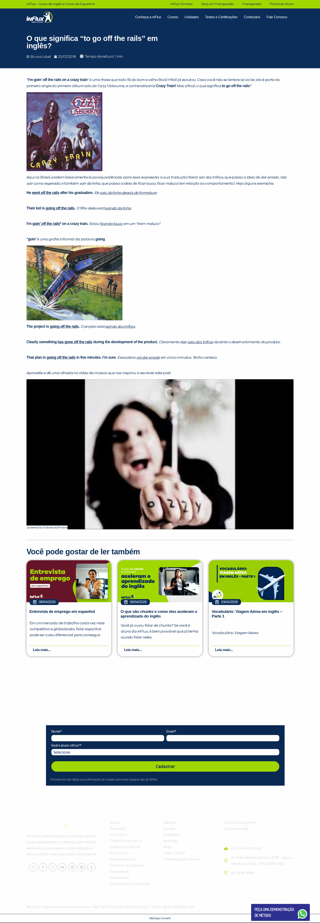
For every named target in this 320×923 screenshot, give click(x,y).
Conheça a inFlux (148, 17)
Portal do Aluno (282, 4)
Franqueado (251, 4)
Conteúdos (252, 17)
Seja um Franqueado (217, 4)
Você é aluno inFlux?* (66, 746)
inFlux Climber (181, 4)
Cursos (172, 17)
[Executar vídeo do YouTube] (160, 454)
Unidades (191, 17)
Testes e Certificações (221, 17)
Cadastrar (165, 767)
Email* (171, 732)
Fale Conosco (276, 17)
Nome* (56, 732)
